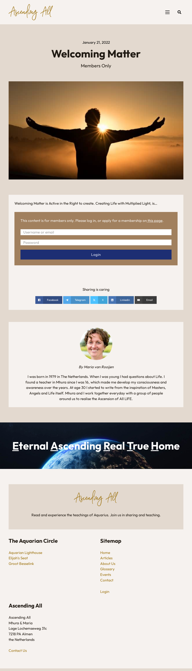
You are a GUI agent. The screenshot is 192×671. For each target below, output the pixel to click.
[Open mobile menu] (167, 12)
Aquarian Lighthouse (25, 552)
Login (104, 591)
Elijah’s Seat (18, 558)
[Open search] (179, 12)
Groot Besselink (21, 563)
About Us (107, 563)
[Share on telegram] (76, 300)
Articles (106, 558)
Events (105, 574)
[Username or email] (96, 232)
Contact (106, 580)
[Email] (146, 300)
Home (105, 552)
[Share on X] (99, 300)
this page (155, 220)
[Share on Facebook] (48, 300)
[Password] (96, 243)
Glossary (107, 569)
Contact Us (18, 650)
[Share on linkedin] (121, 300)
